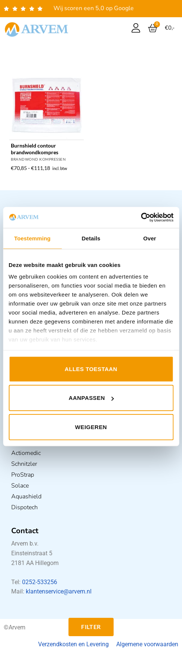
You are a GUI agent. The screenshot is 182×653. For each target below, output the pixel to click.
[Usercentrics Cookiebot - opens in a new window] (140, 217)
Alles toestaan (91, 368)
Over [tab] (149, 238)
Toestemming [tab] (32, 238)
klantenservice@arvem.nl (59, 591)
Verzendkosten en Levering (73, 644)
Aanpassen (91, 398)
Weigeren (91, 426)
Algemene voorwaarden (147, 644)
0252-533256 (39, 582)
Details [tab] (91, 238)
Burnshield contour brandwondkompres (34, 149)
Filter (91, 626)
